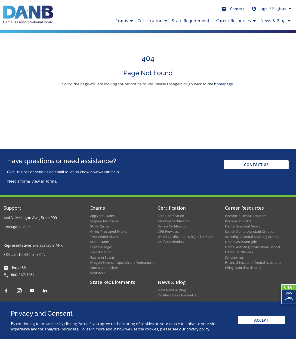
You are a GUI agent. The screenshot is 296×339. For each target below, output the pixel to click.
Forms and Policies (104, 267)
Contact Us (256, 164)
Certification (172, 208)
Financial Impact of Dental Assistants (253, 262)
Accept (261, 320)
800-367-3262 (22, 274)
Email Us (19, 267)
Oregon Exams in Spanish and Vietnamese (122, 262)
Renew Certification (173, 226)
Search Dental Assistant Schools (249, 231)
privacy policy (197, 329)
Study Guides (100, 226)
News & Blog (172, 282)
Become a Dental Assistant (246, 216)
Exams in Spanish (103, 257)
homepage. (224, 84)
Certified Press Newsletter (178, 295)
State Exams (100, 241)
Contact (237, 8)
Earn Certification (171, 216)
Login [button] (269, 8)
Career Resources (244, 208)
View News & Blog (172, 290)
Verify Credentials (171, 241)
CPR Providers (168, 231)
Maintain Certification (174, 221)
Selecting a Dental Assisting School (251, 236)
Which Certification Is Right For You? (185, 236)
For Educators (100, 252)
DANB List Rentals (239, 252)
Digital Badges (101, 247)
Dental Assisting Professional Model (252, 247)
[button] (288, 296)
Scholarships (234, 257)
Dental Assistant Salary (242, 226)
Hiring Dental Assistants (243, 267)
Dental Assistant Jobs (241, 241)
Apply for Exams (102, 216)
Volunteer (97, 273)
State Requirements (192, 20)
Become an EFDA (238, 221)
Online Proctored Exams (108, 231)
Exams (97, 208)
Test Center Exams (104, 236)
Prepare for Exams (104, 221)
